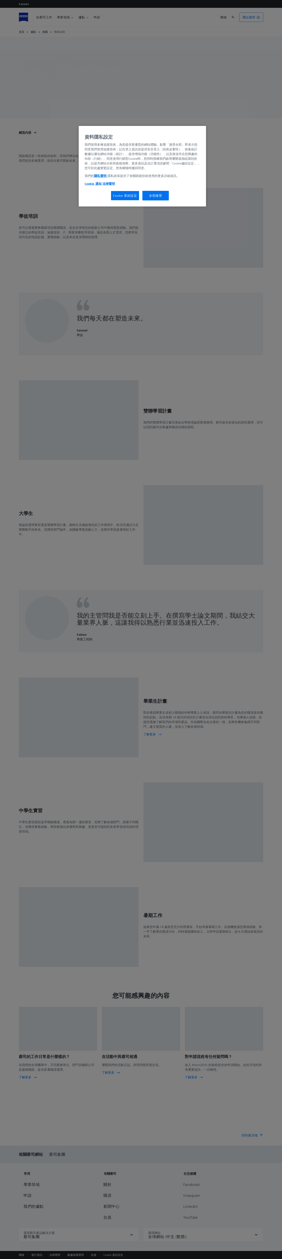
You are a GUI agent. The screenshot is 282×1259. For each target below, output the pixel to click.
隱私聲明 (101, 176)
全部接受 (155, 195)
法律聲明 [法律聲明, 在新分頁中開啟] (108, 183)
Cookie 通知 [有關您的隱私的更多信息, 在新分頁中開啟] (93, 183)
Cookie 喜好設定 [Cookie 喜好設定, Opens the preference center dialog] (125, 195)
